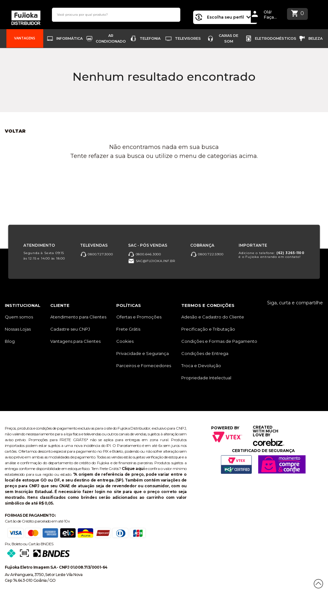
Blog (10, 341)
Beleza (315, 38)
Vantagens (24, 38)
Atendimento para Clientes (78, 316)
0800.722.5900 (206, 254)
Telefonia (150, 38)
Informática (69, 38)
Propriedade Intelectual (206, 377)
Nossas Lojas (18, 329)
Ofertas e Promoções (138, 316)
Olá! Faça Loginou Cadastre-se (273, 15)
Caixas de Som (228, 38)
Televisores (188, 38)
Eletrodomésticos (275, 38)
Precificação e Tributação (208, 329)
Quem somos (19, 316)
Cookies (125, 341)
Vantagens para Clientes (75, 341)
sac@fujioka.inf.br (151, 261)
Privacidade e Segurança (142, 353)
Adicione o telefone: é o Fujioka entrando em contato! (272, 255)
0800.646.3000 (144, 254)
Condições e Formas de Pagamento (219, 341)
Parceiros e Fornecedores (143, 365)
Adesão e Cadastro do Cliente (212, 316)
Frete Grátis (128, 329)
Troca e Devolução (201, 365)
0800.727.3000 (96, 254)
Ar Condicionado (111, 38)
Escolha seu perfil (226, 16)
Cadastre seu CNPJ (70, 329)
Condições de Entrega (204, 353)
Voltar (15, 131)
